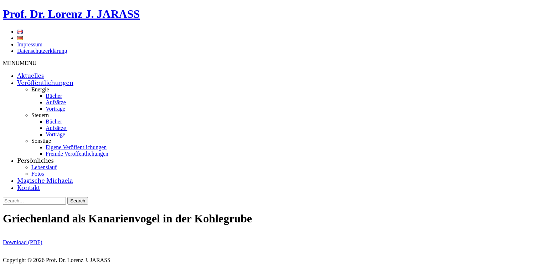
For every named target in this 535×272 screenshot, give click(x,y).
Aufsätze (56, 102)
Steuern (40, 115)
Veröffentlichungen (45, 82)
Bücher (54, 96)
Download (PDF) (22, 242)
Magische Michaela (45, 180)
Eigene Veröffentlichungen (76, 147)
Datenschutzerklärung (42, 51)
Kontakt (28, 187)
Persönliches (35, 160)
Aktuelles (30, 75)
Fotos (37, 174)
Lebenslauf (44, 167)
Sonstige (41, 141)
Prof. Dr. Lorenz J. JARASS (71, 13)
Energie (40, 89)
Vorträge (55, 109)
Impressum (29, 44)
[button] (19, 63)
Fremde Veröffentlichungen (77, 154)
